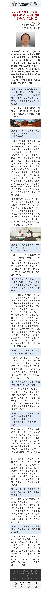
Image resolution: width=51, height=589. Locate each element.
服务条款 (34, 571)
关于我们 (16, 571)
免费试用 (25, 4)
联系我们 (25, 571)
